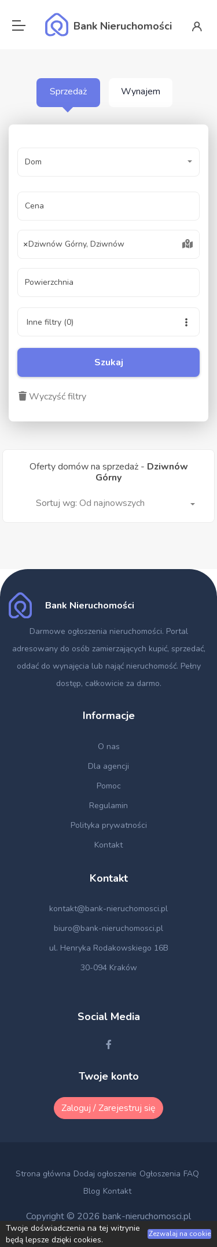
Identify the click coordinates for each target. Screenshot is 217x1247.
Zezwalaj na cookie (180, 1233)
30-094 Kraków (108, 967)
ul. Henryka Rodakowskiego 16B (108, 947)
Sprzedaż (68, 91)
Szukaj (108, 362)
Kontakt (108, 844)
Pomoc (109, 785)
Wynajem (140, 91)
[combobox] (108, 244)
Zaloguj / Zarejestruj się (108, 1108)
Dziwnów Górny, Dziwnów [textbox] (74, 244)
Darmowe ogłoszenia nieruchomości (96, 631)
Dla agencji (108, 766)
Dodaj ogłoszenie (105, 1173)
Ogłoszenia (160, 1173)
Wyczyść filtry (52, 396)
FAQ (191, 1173)
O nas (109, 746)
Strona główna (43, 1173)
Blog (91, 1191)
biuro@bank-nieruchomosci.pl (108, 928)
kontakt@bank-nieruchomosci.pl (108, 908)
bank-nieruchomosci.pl (146, 1216)
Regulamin (108, 805)
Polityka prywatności (109, 825)
